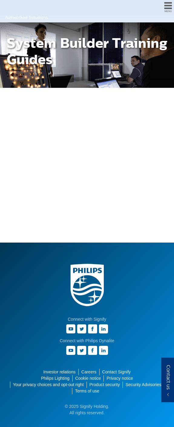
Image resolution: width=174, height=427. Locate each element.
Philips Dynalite (11, 7)
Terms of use (87, 391)
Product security (105, 384)
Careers (89, 371)
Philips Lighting (55, 378)
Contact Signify (116, 371)
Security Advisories (143, 384)
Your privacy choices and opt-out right (48, 384)
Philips (87, 285)
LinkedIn (103, 328)
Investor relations (59, 371)
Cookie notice (88, 378)
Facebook (92, 328)
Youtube (70, 328)
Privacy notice (120, 378)
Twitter (81, 328)
